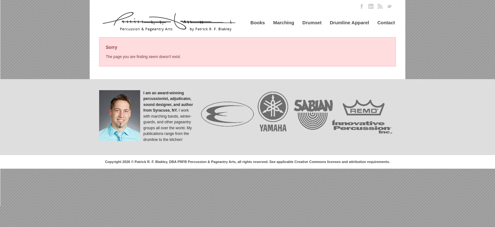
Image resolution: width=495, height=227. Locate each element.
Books (257, 22)
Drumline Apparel (349, 22)
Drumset (312, 22)
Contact (386, 22)
